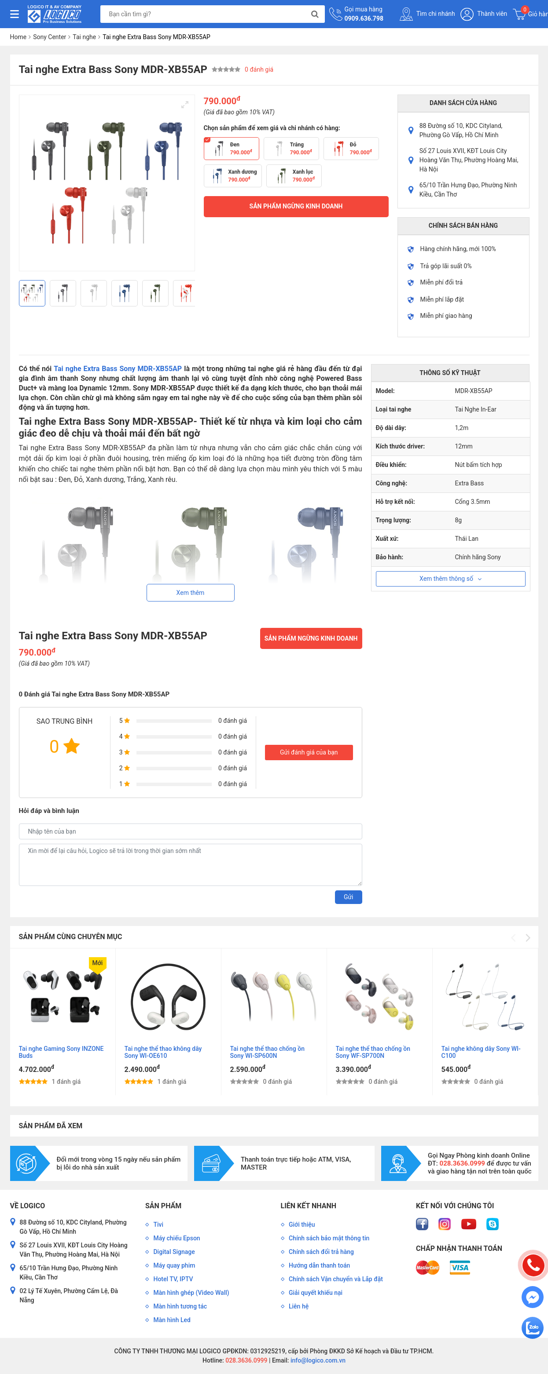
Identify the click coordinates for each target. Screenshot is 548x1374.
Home (18, 36)
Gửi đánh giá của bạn (309, 752)
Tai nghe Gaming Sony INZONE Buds (61, 1052)
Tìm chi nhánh (427, 14)
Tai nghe (84, 36)
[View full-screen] (185, 104)
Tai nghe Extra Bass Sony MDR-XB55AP (118, 368)
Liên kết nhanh (308, 1206)
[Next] (185, 293)
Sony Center (49, 36)
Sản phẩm (163, 1206)
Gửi (348, 896)
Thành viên (483, 14)
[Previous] (29, 293)
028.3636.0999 (246, 1360)
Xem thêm (191, 592)
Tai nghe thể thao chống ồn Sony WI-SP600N (267, 1052)
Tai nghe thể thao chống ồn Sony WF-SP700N (373, 1052)
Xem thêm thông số (450, 578)
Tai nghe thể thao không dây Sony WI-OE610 (163, 1052)
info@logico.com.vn (317, 1360)
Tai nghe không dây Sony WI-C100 (481, 1052)
